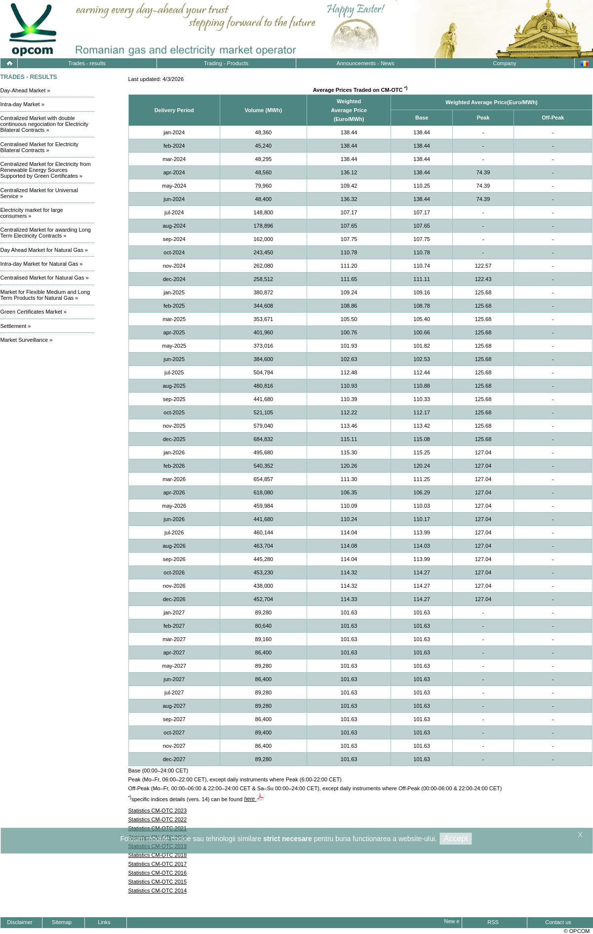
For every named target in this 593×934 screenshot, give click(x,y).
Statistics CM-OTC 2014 (157, 890)
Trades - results (87, 63)
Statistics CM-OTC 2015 (157, 882)
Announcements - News (366, 63)
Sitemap (62, 922)
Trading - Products (226, 63)
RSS (493, 922)
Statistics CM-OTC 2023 (157, 810)
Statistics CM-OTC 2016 (157, 873)
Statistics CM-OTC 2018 (157, 855)
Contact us (558, 922)
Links (104, 922)
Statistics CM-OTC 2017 (157, 864)
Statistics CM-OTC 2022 (157, 819)
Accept (456, 838)
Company (504, 63)
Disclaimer (19, 922)
